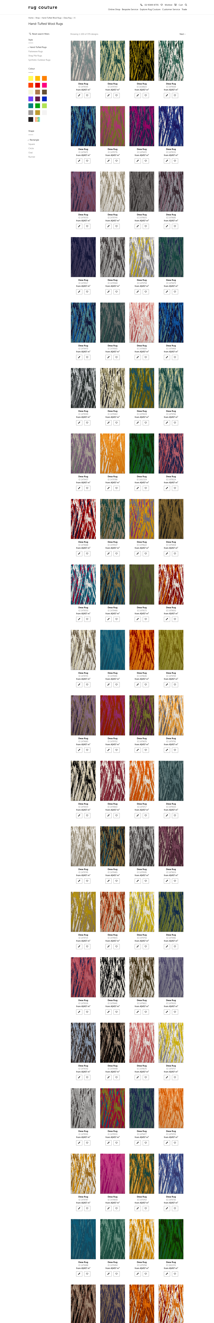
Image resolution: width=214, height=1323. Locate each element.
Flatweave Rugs (35, 52)
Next (182, 34)
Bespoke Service (130, 9)
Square (31, 144)
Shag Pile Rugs (35, 56)
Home (30, 18)
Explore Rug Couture (150, 9)
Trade (184, 9)
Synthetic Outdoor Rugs (39, 60)
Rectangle (34, 140)
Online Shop (114, 9)
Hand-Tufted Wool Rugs (52, 18)
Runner (31, 157)
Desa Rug (68, 18)
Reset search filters (40, 34)
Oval (30, 153)
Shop (37, 18)
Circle (31, 148)
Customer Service (171, 9)
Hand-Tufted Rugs (38, 47)
